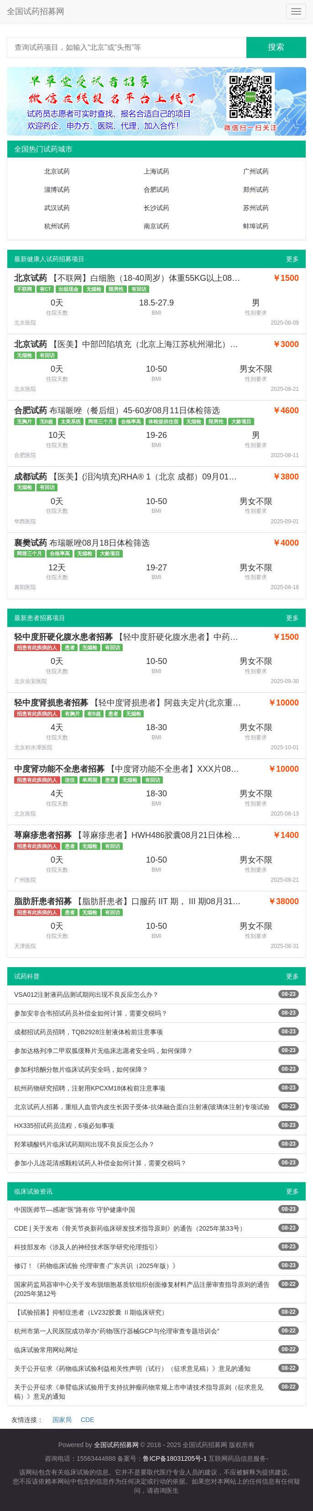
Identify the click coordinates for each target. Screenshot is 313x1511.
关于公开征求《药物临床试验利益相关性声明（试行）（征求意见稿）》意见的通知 (132, 1368)
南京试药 (156, 226)
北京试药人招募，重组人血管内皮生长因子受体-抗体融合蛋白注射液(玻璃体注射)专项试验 (142, 1107)
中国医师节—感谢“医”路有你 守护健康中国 (74, 1209)
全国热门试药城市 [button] (43, 149)
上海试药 (156, 171)
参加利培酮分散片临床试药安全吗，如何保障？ (81, 1069)
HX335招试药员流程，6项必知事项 (64, 1125)
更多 (292, 259)
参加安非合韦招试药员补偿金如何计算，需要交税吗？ (90, 1013)
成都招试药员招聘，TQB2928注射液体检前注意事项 (88, 1032)
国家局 (62, 1419)
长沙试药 (156, 207)
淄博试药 (57, 189)
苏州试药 (256, 207)
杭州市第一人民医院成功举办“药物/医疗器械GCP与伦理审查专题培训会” (116, 1331)
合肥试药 (156, 189)
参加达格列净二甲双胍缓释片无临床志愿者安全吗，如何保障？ (103, 1050)
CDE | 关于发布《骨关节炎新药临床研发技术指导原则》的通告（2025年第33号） (130, 1228)
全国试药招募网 (35, 11)
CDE (87, 1419)
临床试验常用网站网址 (46, 1349)
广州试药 (256, 171)
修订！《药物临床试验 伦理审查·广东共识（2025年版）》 (96, 1265)
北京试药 (57, 171)
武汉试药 (57, 207)
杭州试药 (57, 226)
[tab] (156, 149)
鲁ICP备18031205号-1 (175, 1458)
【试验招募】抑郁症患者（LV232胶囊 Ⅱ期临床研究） (91, 1312)
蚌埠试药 (256, 226)
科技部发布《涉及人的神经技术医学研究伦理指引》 (87, 1247)
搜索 (276, 47)
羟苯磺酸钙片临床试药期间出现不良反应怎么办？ (84, 1144)
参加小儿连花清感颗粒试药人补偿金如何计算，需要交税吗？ (100, 1163)
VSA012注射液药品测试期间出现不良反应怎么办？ (86, 994)
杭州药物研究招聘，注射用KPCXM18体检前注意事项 (89, 1088)
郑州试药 (256, 189)
